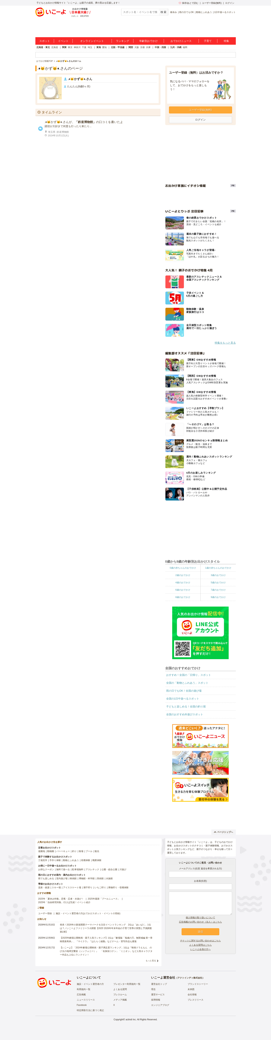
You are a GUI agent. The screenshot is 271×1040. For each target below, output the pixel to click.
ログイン (229, 3)
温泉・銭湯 (43, 887)
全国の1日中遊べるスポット (182, 698)
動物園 (50, 851)
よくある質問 (120, 989)
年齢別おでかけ (148, 40)
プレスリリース (195, 999)
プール (89, 851)
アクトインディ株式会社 (189, 978)
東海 (98, 47)
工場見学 (42, 860)
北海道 (54, 47)
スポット (44, 40)
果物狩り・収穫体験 (118, 887)
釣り (74, 851)
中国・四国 (160, 47)
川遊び (123, 869)
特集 (226, 40)
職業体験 (96, 860)
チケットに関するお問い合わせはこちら (200, 940)
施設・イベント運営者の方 (90, 984)
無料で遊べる (63, 869)
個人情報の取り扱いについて (200, 917)
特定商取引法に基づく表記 (90, 1010)
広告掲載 (81, 994)
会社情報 (192, 994)
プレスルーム (120, 994)
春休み (173, 12)
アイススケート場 (72, 887)
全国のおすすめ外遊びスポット (184, 714)
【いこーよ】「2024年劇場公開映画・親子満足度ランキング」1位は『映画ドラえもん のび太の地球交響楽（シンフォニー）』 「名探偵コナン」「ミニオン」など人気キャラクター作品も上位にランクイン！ (106, 951)
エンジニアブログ (160, 1005)
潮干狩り (87, 887)
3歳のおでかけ (218, 575)
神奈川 (77, 47)
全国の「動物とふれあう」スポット (187, 682)
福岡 (185, 47)
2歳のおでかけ (182, 575)
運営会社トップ (159, 984)
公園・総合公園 (109, 869)
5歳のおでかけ (218, 582)
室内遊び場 (62, 878)
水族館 (109, 878)
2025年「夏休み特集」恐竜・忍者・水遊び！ (61, 898)
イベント (63, 40)
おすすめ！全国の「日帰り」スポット (188, 674)
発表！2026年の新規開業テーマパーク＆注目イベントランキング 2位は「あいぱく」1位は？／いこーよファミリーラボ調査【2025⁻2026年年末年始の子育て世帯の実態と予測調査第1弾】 (106, 928)
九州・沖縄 (175, 47)
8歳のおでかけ (182, 597)
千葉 (84, 47)
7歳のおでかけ (218, 590)
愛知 (104, 47)
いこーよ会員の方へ (200, 949)
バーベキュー (63, 851)
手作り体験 (55, 860)
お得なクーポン (46, 869)
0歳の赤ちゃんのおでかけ (183, 568)
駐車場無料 (77, 869)
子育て (208, 40)
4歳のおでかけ (182, 582)
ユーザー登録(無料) (212, 3)
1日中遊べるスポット (225, 12)
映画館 (73, 878)
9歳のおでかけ (218, 597)
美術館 (100, 878)
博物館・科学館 (87, 878)
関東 (64, 47)
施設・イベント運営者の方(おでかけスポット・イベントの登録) (88, 913)
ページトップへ (223, 832)
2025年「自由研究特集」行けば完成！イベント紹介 (64, 902)
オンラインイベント (92, 40)
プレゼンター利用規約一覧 (126, 984)
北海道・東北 (43, 47)
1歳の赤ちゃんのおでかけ (218, 568)
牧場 (81, 851)
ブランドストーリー (198, 984)
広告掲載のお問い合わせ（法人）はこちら (200, 922)
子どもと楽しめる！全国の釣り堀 (186, 706)
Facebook (82, 1005)
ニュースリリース (86, 999)
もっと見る (151, 960)
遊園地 (41, 851)
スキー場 (56, 887)
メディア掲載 (120, 999)
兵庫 (148, 47)
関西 (131, 47)
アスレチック (92, 869)
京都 (142, 47)
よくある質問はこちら (200, 945)
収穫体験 (85, 860)
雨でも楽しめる (46, 878)
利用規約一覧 (83, 989)
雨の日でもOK (186, 12)
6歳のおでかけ (182, 590)
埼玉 (90, 47)
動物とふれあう (204, 12)
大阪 (136, 47)
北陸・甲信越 (117, 47)
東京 (70, 47)
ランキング (122, 40)
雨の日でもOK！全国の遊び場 (184, 690)
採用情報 (155, 999)
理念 (153, 989)
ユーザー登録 (45, 913)
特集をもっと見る (225, 342)
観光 (97, 851)
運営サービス (158, 994)
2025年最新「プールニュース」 (104, 898)
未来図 (191, 989)
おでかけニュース (181, 40)
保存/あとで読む (188, 3)
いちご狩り (100, 887)
